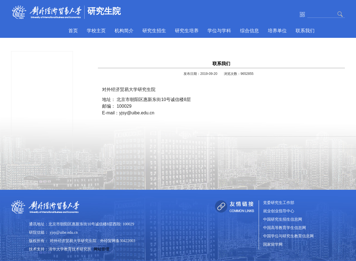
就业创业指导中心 (278, 211)
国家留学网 (273, 244)
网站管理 (101, 249)
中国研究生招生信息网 (282, 219)
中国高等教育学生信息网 (284, 228)
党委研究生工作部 (278, 203)
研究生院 (104, 11)
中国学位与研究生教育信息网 (288, 236)
